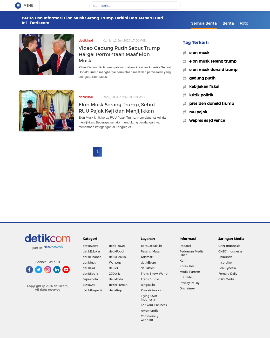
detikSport (90, 273)
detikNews (90, 246)
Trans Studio (150, 279)
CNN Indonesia (229, 246)
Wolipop (115, 262)
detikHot (89, 268)
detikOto (89, 285)
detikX (113, 268)
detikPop (115, 290)
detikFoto (116, 279)
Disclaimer (187, 288)
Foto (244, 23)
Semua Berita (204, 23)
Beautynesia (227, 268)
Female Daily (227, 273)
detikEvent (148, 262)
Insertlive (225, 262)
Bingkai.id (148, 285)
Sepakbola (90, 279)
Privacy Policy (189, 283)
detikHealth (117, 257)
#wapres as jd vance (205, 120)
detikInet (89, 262)
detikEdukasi (92, 251)
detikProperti (92, 290)
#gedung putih (201, 78)
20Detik (114, 273)
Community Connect (149, 318)
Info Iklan (187, 277)
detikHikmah (118, 285)
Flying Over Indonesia (149, 297)
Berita (228, 23)
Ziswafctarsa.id (151, 290)
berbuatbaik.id (151, 246)
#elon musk (197, 52)
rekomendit (149, 310)
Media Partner (190, 271)
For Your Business (154, 305)
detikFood (116, 251)
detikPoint (148, 268)
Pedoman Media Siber (191, 253)
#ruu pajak (196, 111)
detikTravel (117, 246)
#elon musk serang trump (211, 61)
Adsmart (147, 257)
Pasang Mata (150, 251)
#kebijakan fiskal (202, 86)
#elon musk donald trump (211, 69)
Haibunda (225, 257)
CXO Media (226, 279)
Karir (183, 260)
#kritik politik (199, 95)
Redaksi (185, 246)
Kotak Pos (187, 266)
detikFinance (92, 257)
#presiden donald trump (210, 103)
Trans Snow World (154, 273)
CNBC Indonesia (230, 251)
